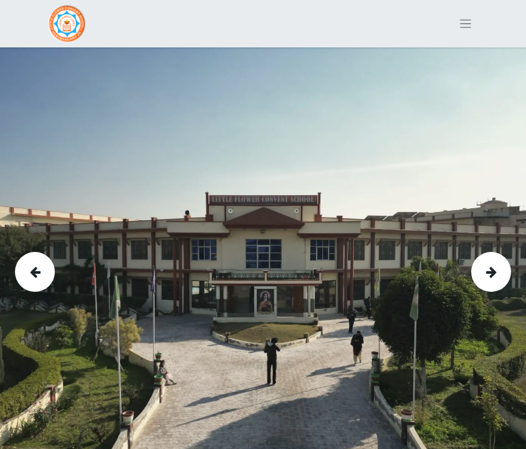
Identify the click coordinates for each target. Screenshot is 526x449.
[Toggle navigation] (466, 24)
